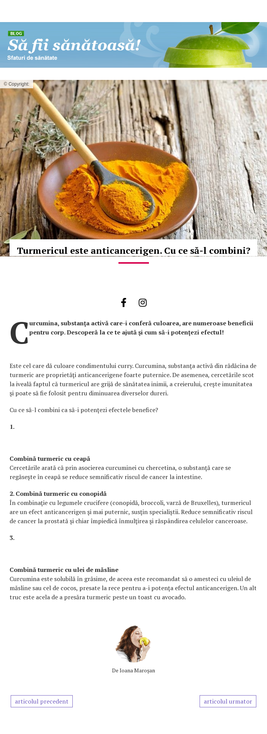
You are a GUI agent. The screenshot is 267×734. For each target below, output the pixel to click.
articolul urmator (228, 701)
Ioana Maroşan (137, 670)
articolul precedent (42, 701)
